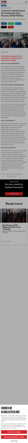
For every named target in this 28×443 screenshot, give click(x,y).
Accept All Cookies (14, 432)
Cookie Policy (14, 441)
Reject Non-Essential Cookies (14, 437)
